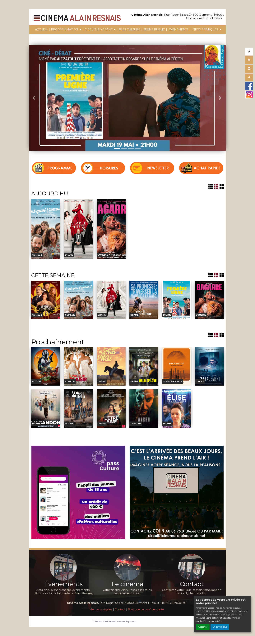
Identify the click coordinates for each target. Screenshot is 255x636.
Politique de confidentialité (146, 609)
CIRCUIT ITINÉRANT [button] (99, 29)
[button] (34, 98)
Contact (120, 609)
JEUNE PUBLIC (154, 29)
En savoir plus (220, 626)
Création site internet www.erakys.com (114, 621)
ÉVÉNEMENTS (178, 29)
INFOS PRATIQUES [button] (205, 29)
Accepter (202, 626)
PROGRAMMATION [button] (65, 29)
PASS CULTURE (129, 29)
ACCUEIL (41, 29)
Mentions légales (100, 609)
